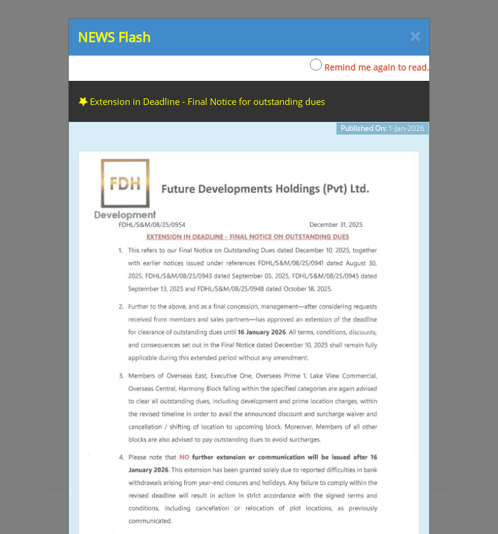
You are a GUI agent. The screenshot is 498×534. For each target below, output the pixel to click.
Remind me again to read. (369, 66)
